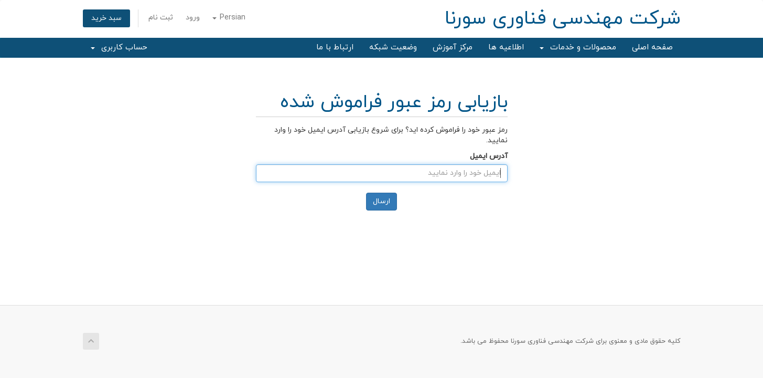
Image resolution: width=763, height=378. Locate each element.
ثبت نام (160, 18)
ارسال (381, 201)
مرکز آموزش (452, 47)
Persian (228, 18)
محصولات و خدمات (578, 47)
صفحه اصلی (652, 47)
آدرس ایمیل (489, 156)
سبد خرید (106, 18)
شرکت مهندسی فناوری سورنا (563, 19)
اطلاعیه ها (506, 47)
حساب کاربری (119, 47)
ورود (193, 18)
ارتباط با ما (334, 47)
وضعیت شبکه (393, 47)
